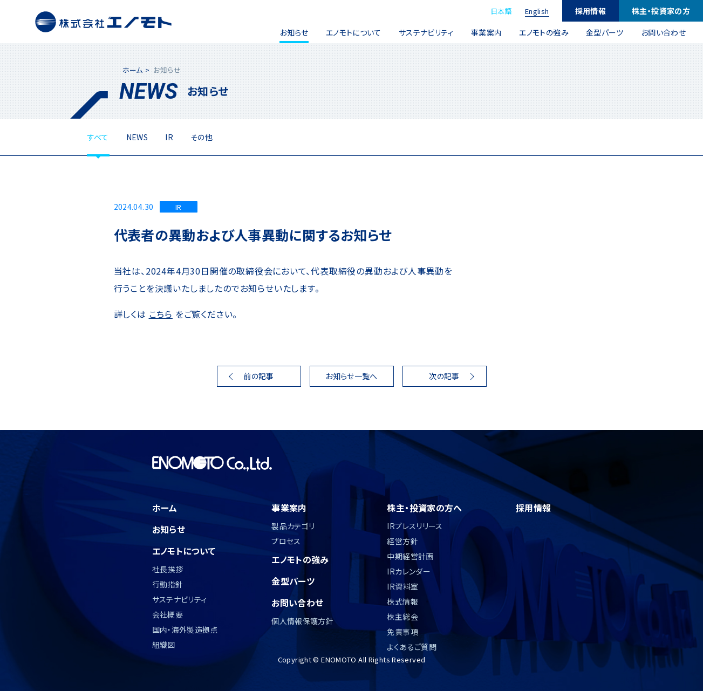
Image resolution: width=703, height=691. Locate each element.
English (537, 11)
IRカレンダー (409, 571)
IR (169, 137)
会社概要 (167, 614)
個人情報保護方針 (302, 620)
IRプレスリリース (414, 526)
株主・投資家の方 (661, 10)
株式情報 (402, 601)
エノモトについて (353, 32)
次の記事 (444, 376)
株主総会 (402, 616)
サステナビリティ (426, 32)
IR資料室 (402, 586)
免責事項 (402, 631)
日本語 (501, 11)
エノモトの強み (544, 32)
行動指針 (167, 584)
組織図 (163, 644)
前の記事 (258, 376)
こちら (161, 313)
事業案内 (486, 32)
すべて (98, 137)
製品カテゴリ (293, 526)
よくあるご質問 (411, 646)
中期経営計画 (410, 556)
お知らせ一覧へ (351, 376)
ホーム (132, 70)
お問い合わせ (663, 32)
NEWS (137, 137)
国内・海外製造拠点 (185, 629)
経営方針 (402, 541)
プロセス (286, 541)
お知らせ (294, 32)
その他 (201, 137)
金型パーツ (605, 32)
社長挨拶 (167, 569)
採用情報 (590, 10)
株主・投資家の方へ (424, 507)
